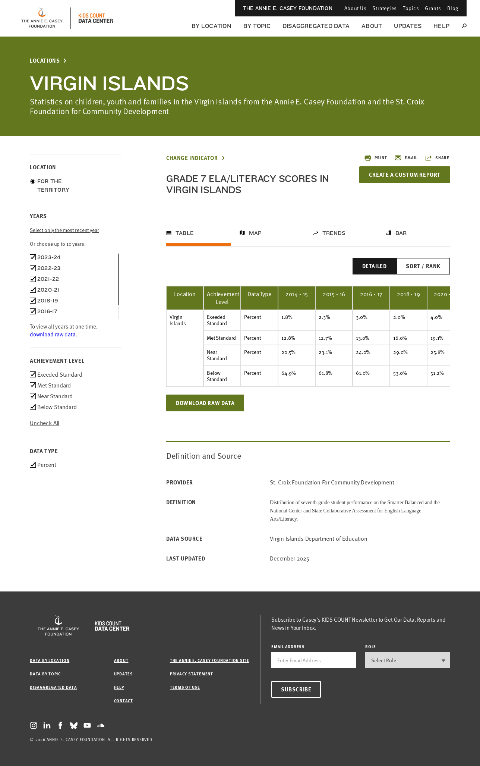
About (371, 25)
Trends (333, 233)
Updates (407, 25)
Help (441, 25)
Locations (45, 61)
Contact (123, 700)
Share (437, 157)
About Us (355, 8)
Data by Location (49, 660)
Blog (452, 8)
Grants (433, 8)
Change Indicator (192, 158)
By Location (211, 25)
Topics (411, 8)
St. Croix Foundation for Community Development (332, 482)
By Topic (257, 25)
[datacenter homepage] (96, 18)
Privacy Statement (191, 673)
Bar (401, 233)
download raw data (53, 334)
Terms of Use (185, 687)
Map (255, 233)
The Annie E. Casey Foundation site (209, 660)
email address (288, 646)
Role (370, 646)
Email (405, 157)
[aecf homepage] (41, 18)
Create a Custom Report (404, 174)
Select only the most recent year (64, 230)
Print (375, 157)
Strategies (384, 8)
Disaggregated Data (316, 25)
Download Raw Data (205, 403)
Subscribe (296, 689)
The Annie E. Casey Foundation (287, 8)
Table (184, 233)
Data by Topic (45, 673)
